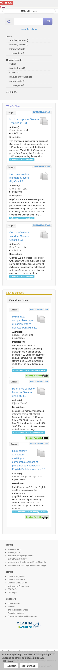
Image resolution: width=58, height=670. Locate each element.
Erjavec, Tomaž (19, 335)
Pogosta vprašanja (16, 613)
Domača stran (14, 603)
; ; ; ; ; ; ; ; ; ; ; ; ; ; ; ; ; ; (29, 190)
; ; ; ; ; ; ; (29, 132)
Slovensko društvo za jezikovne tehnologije (27, 565)
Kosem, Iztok (15, 130)
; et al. (29, 132)
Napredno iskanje (29, 29)
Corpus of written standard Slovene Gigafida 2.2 (19, 178)
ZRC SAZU (12, 589)
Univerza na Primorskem (18, 586)
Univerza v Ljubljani (16, 576)
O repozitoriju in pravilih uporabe (22, 616)
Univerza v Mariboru (16, 580)
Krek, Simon (15, 188)
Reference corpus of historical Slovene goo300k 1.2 (23, 392)
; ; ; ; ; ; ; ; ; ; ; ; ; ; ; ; (29, 249)
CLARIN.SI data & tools (41, 112)
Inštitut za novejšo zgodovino (21, 556)
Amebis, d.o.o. (14, 552)
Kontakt (11, 607)
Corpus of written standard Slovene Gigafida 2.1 (19, 236)
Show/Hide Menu (29, 11)
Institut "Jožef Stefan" (17, 559)
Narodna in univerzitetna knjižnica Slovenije (27, 562)
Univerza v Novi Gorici (17, 583)
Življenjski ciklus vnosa (18, 610)
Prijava (6, 2)
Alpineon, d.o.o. (15, 549)
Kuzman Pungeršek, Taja (24, 476)
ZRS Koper (12, 592)
